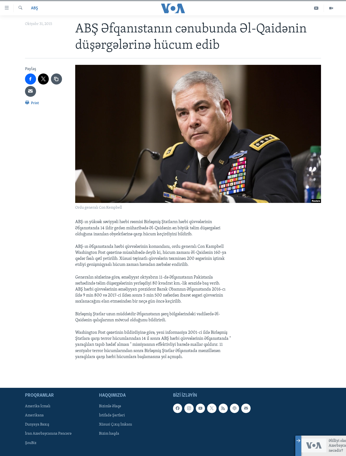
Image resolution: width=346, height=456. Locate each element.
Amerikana (34, 415)
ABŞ (34, 8)
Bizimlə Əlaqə (110, 406)
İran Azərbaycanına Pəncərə (48, 434)
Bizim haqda (109, 434)
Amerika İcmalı (37, 406)
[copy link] (56, 79)
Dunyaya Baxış (37, 424)
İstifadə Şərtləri (112, 415)
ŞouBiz (30, 443)
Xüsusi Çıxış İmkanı (115, 424)
